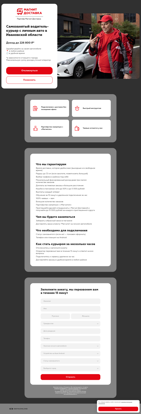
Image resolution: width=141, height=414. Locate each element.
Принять (118, 409)
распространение (73, 388)
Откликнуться (29, 70)
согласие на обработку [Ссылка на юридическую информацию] (60, 388)
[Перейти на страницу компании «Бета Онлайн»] (18, 408)
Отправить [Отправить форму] (70, 377)
